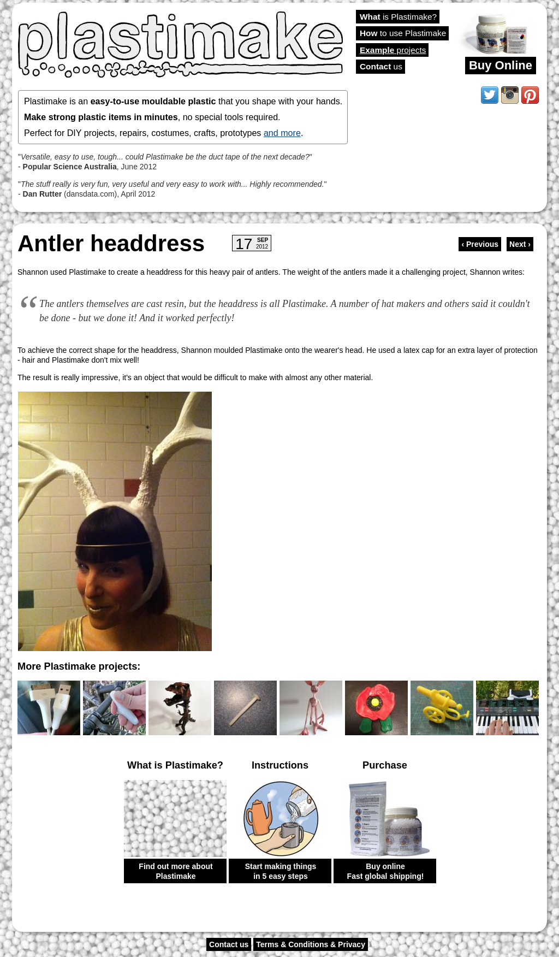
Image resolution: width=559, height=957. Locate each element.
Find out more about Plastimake (175, 871)
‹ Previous (479, 244)
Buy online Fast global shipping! (385, 871)
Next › (520, 244)
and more (282, 133)
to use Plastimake (403, 33)
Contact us (228, 944)
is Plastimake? (398, 16)
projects (393, 50)
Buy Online (500, 65)
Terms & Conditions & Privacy (310, 944)
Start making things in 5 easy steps (281, 871)
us (381, 66)
